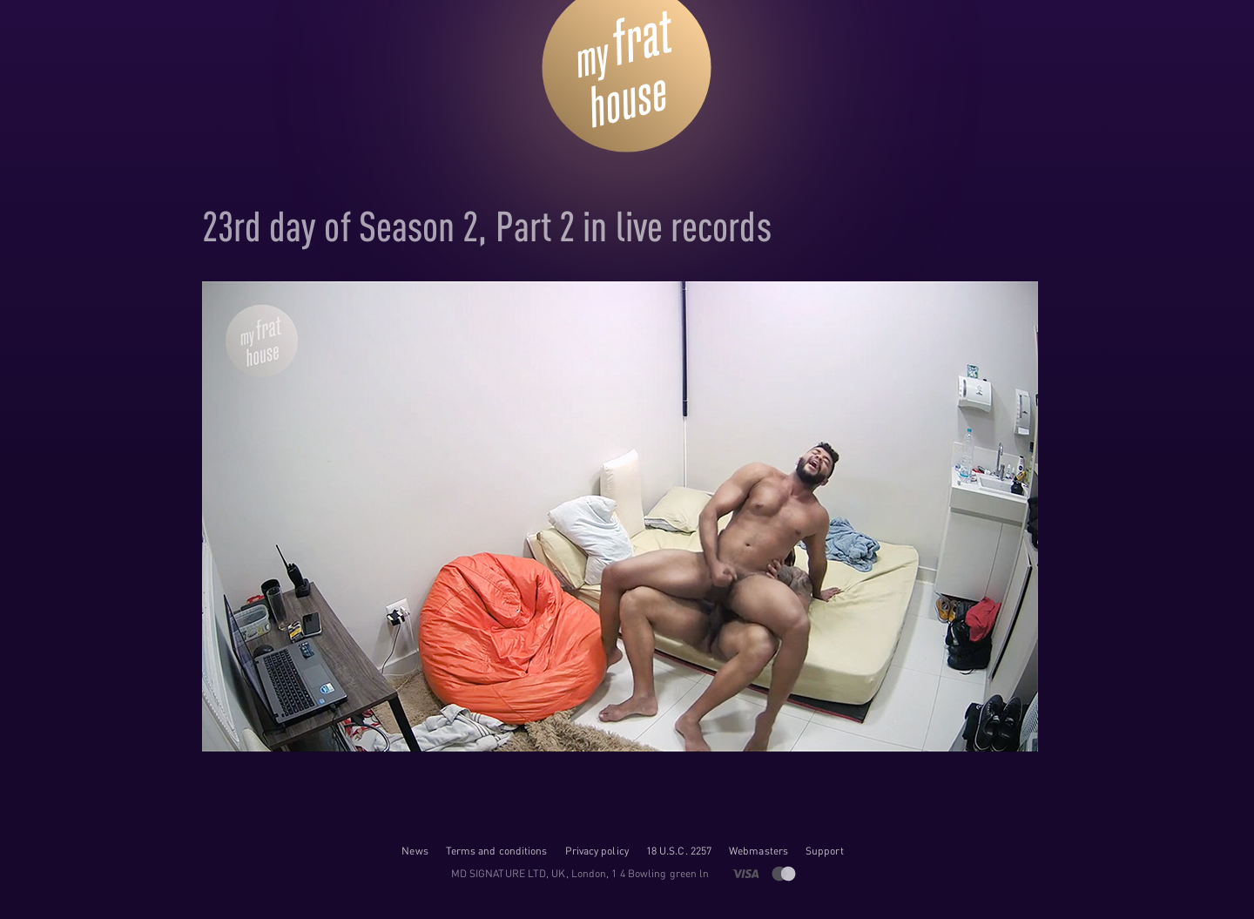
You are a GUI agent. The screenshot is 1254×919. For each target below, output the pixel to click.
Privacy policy (597, 850)
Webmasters (758, 850)
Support (825, 850)
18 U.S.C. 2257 (678, 850)
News (414, 850)
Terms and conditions (497, 850)
